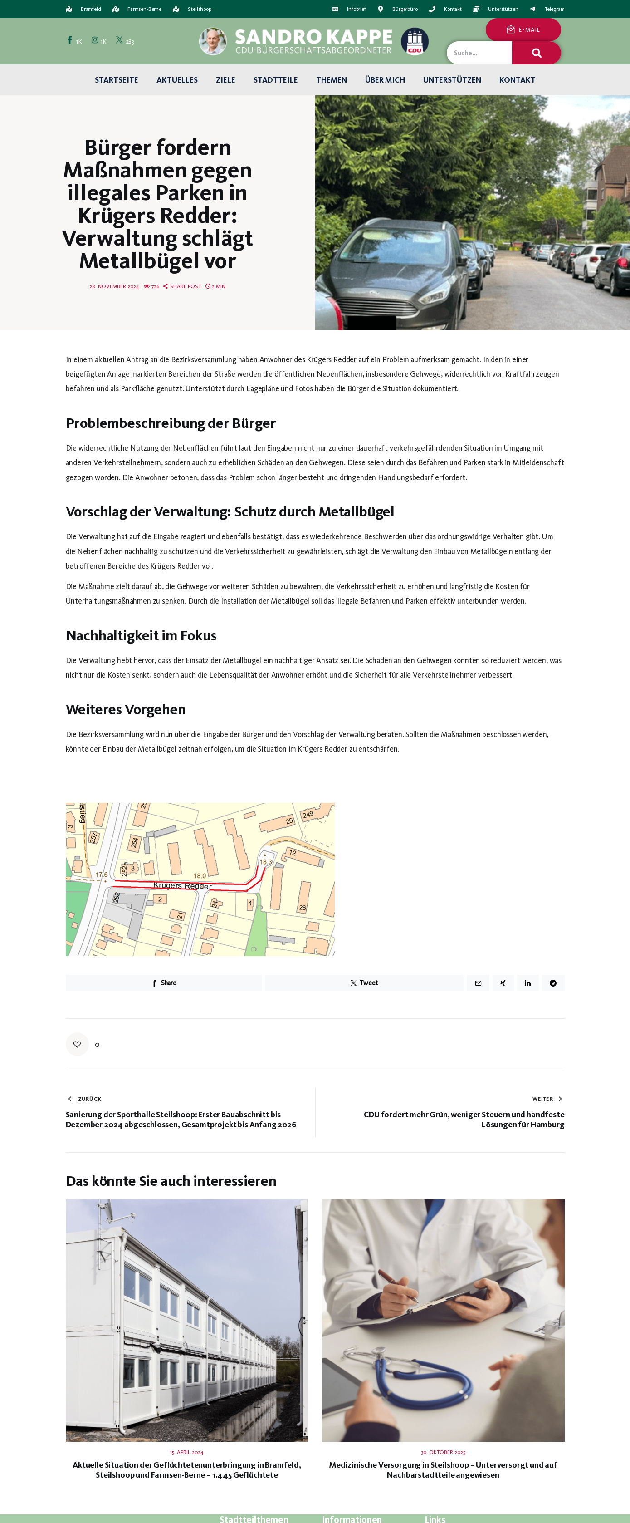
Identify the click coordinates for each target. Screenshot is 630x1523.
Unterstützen (452, 79)
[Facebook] (75, 41)
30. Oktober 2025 (443, 1452)
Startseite (116, 79)
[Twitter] (126, 41)
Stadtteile (276, 79)
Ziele (225, 79)
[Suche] (536, 52)
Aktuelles (177, 79)
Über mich (385, 79)
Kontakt (517, 79)
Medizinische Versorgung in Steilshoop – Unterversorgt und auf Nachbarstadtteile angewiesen (443, 1470)
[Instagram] (99, 41)
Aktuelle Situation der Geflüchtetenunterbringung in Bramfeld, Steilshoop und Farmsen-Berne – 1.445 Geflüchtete (187, 1470)
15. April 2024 (187, 1452)
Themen (331, 79)
